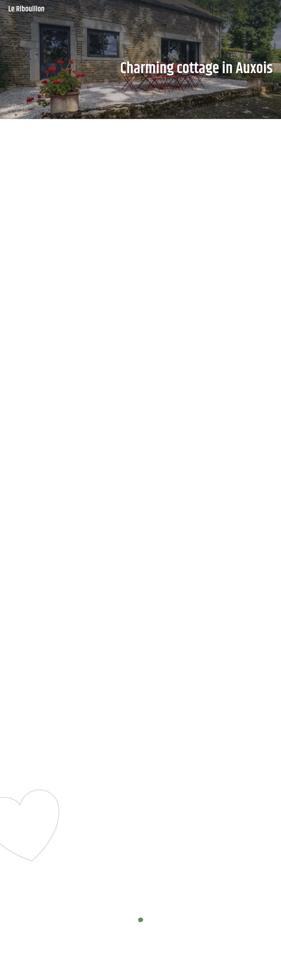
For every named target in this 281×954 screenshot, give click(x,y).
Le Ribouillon (26, 9)
